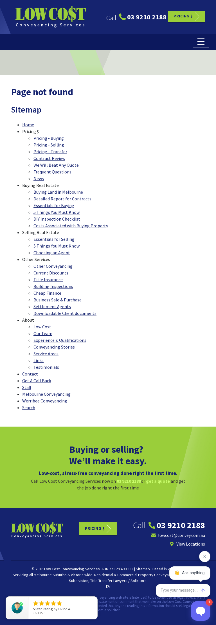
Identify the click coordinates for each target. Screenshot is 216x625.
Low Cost (42, 326)
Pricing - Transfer (50, 151)
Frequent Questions (52, 172)
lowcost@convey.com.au (178, 535)
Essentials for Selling (54, 239)
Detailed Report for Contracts (62, 199)
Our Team (42, 333)
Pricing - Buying (48, 138)
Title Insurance (48, 279)
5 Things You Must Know (56, 212)
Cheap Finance (47, 293)
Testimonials (46, 367)
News (38, 178)
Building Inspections (53, 286)
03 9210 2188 (142, 17)
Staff (26, 387)
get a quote (158, 481)
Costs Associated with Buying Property (70, 225)
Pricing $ (183, 16)
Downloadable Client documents (64, 313)
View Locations (187, 544)
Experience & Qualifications (59, 340)
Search (28, 407)
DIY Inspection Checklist (56, 219)
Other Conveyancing (53, 266)
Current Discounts (50, 273)
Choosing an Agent (51, 252)
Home (28, 124)
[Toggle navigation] (201, 41)
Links (38, 360)
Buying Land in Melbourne (58, 192)
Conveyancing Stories (54, 347)
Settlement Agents (52, 306)
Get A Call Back (36, 380)
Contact (30, 374)
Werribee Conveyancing (44, 401)
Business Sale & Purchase (57, 300)
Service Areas (45, 353)
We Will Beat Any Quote (56, 165)
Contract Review (49, 158)
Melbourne (43, 574)
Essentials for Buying (53, 205)
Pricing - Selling (48, 145)
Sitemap (143, 568)
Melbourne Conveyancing (46, 394)
